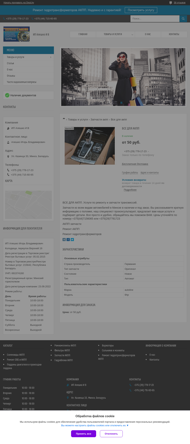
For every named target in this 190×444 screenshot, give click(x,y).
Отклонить (111, 433)
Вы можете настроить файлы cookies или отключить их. (93, 425)
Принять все (83, 433)
